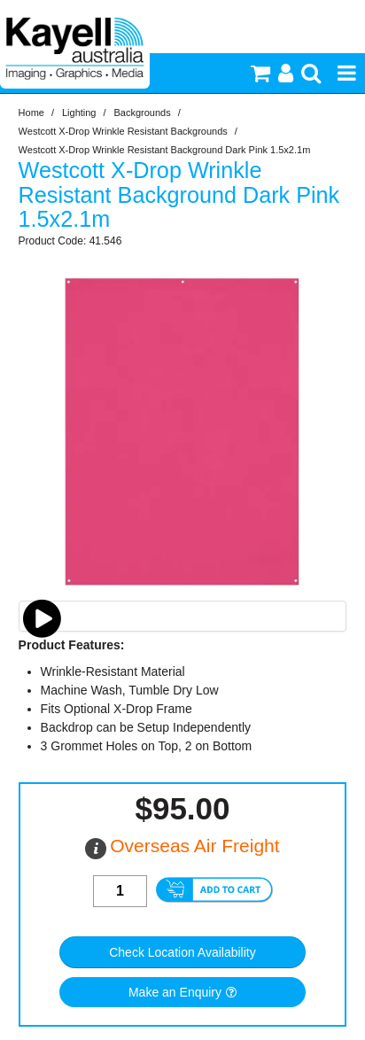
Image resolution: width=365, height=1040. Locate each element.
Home (31, 112)
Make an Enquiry (174, 992)
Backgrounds (142, 112)
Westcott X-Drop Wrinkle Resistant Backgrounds (123, 131)
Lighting (79, 112)
